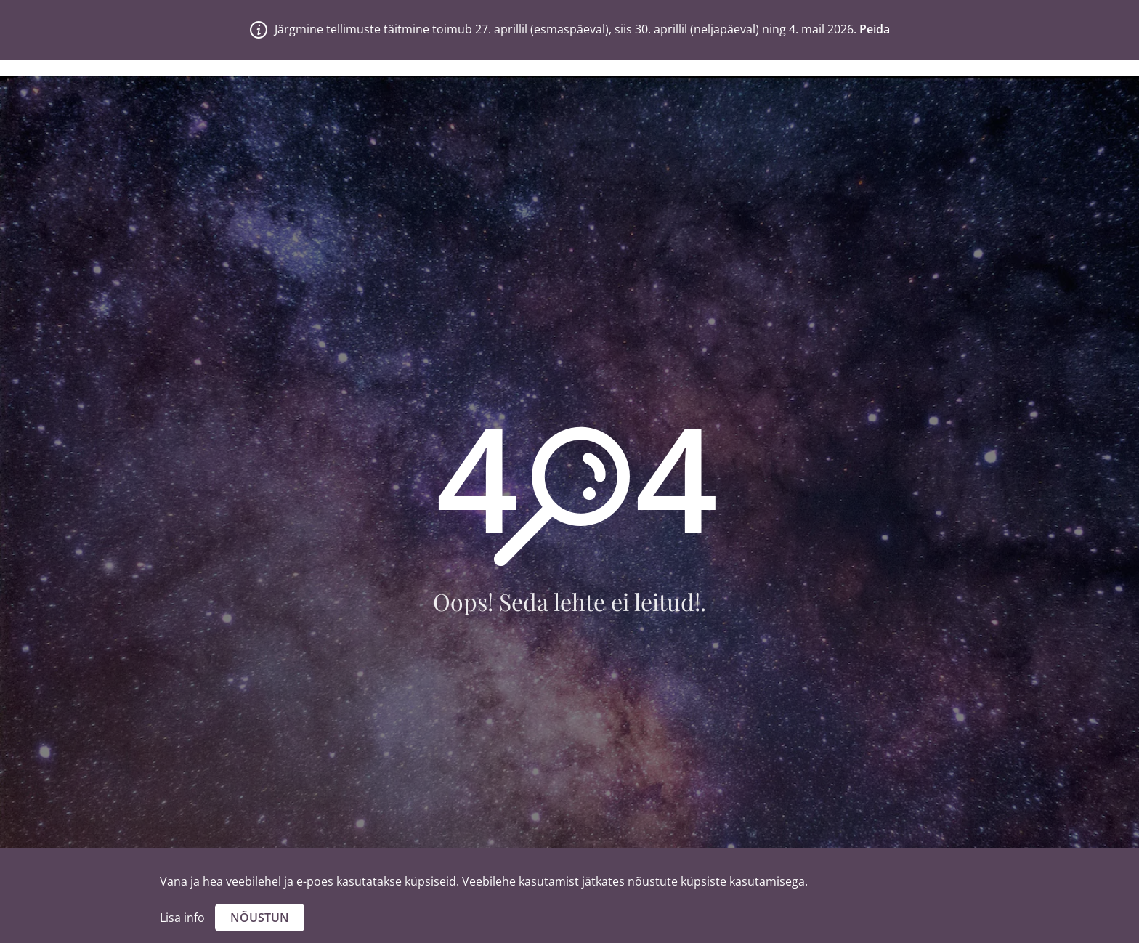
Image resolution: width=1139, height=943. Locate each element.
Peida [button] (874, 29)
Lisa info (182, 918)
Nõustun (259, 918)
